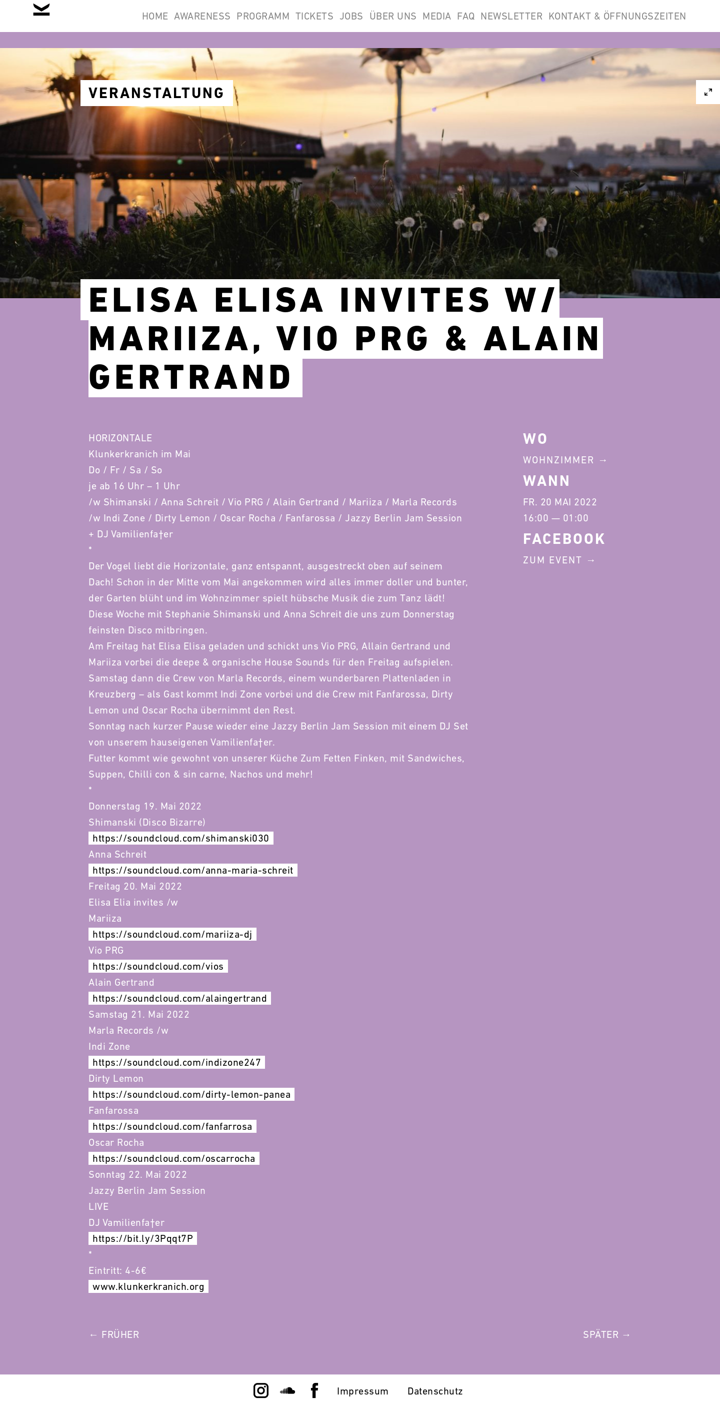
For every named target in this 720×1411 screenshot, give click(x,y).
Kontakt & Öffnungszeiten (611, 72)
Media (548, 24)
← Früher (113, 1334)
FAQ (591, 24)
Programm (323, 24)
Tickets (387, 24)
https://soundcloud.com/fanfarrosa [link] (172, 1126)
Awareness (249, 24)
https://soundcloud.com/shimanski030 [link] (181, 838)
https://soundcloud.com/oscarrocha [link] (174, 1158)
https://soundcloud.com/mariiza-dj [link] (172, 934)
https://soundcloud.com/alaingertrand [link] (179, 998)
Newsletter (649, 24)
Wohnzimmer (558, 459)
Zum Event (552, 559)
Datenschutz (436, 1390)
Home (189, 24)
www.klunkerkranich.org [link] (148, 1286)
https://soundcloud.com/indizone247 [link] (176, 1062)
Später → (607, 1334)
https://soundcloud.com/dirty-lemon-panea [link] (191, 1094)
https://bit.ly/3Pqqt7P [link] (142, 1238)
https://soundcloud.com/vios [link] (158, 966)
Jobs (437, 24)
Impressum (363, 1390)
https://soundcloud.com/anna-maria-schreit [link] (193, 870)
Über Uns (492, 24)
